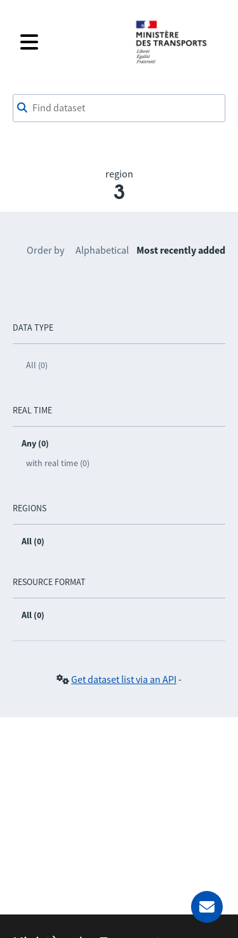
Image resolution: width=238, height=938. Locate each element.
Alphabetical (102, 250)
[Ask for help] (207, 907)
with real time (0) (57, 463)
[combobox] (119, 108)
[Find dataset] (119, 108)
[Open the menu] (69, 42)
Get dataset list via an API (123, 679)
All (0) (37, 365)
